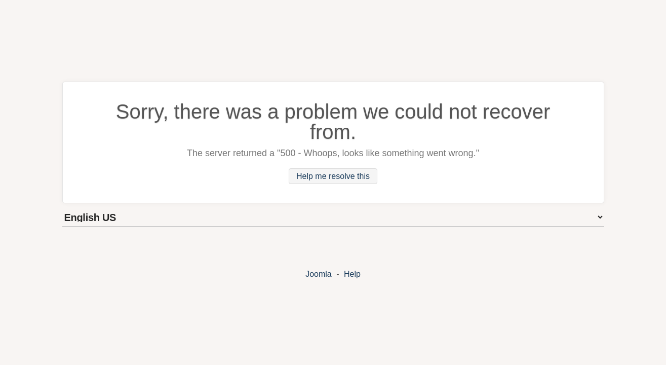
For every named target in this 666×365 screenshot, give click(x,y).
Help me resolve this (333, 176)
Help (352, 274)
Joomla (318, 274)
